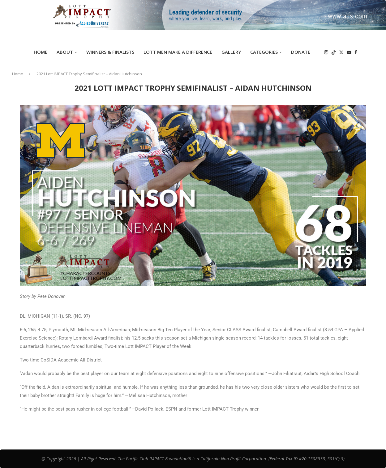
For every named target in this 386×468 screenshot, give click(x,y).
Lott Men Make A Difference (178, 52)
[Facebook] (355, 52)
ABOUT (65, 52)
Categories (264, 52)
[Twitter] (341, 52)
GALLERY (231, 52)
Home (40, 52)
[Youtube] (349, 52)
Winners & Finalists (110, 52)
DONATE (300, 52)
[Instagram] (326, 52)
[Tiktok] (333, 52)
